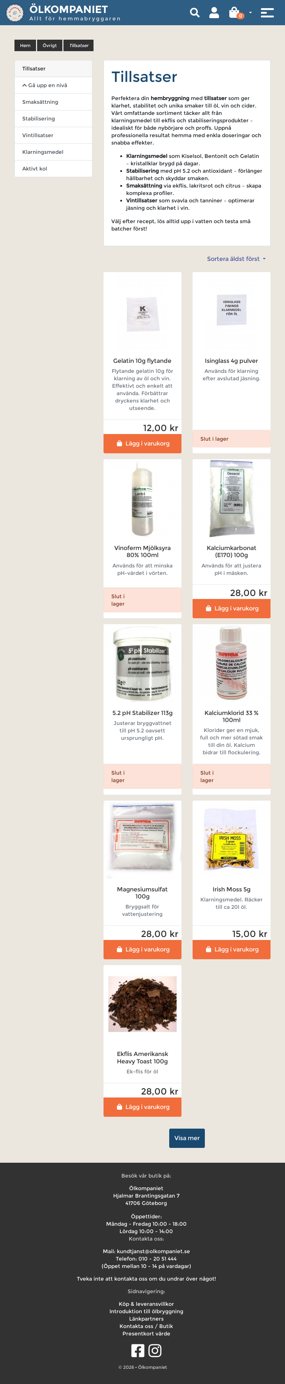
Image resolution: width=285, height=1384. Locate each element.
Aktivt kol (34, 168)
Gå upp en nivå (44, 85)
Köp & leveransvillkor (146, 1304)
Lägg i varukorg (142, 443)
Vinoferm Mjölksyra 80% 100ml (142, 551)
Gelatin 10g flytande (142, 360)
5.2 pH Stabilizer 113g (142, 712)
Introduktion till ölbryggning (146, 1311)
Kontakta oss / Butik (146, 1326)
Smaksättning (40, 102)
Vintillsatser (37, 135)
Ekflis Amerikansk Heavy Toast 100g (142, 1057)
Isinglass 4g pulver (231, 360)
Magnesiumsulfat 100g (142, 893)
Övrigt (50, 45)
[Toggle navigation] (267, 12)
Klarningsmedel (42, 152)
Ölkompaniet (68, 9)
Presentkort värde (146, 1333)
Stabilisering (38, 118)
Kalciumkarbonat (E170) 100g (231, 551)
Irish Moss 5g (231, 889)
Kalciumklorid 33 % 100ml (231, 716)
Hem (25, 45)
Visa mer (187, 1138)
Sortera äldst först (234, 258)
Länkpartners (146, 1318)
